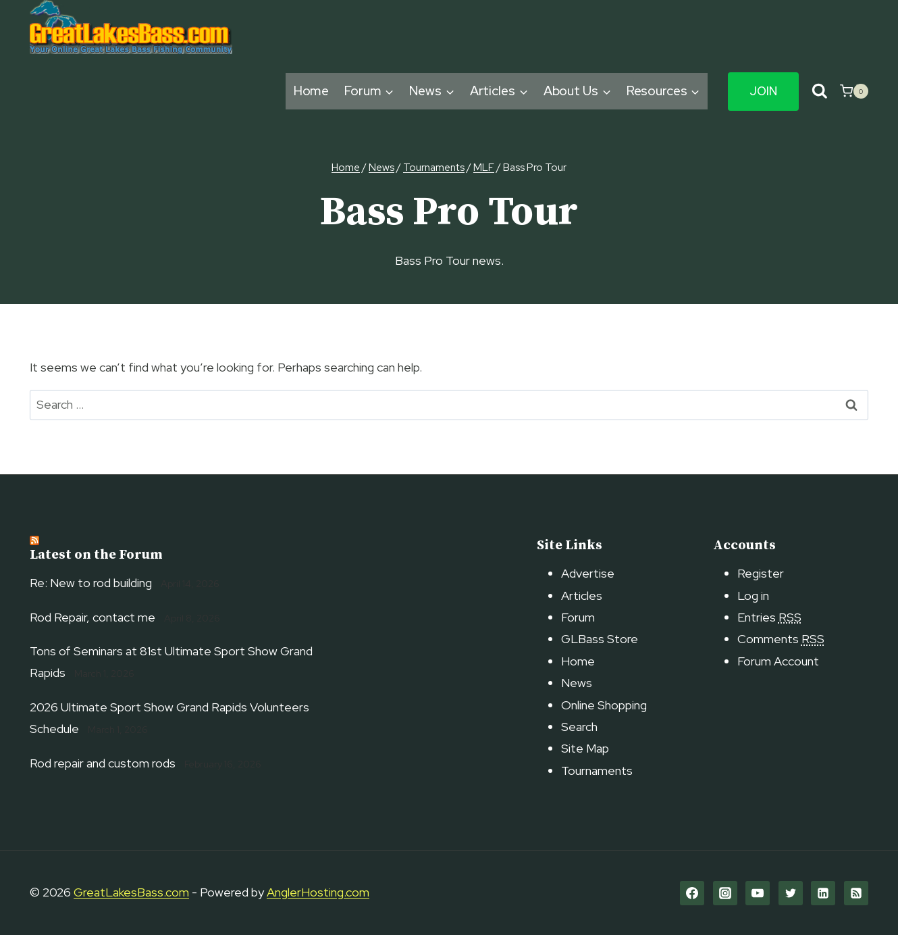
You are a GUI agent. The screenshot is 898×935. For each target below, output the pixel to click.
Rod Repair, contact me (92, 617)
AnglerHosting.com (318, 892)
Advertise (587, 573)
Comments (780, 639)
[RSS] (856, 893)
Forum (578, 617)
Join (763, 91)
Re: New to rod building (91, 582)
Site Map (585, 748)
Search (579, 726)
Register (760, 573)
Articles (581, 595)
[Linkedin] (823, 893)
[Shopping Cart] (854, 91)
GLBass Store (599, 639)
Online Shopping (604, 705)
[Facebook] (692, 893)
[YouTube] (757, 893)
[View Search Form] (819, 91)
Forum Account (778, 661)
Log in (753, 595)
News (576, 682)
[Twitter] (790, 893)
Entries (769, 617)
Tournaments (597, 770)
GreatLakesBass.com (131, 892)
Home (311, 90)
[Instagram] (725, 893)
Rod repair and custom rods (103, 763)
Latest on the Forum (96, 555)
